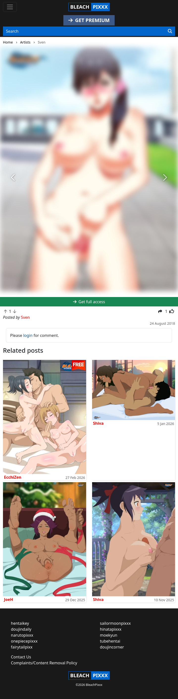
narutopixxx (22, 635)
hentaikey (20, 623)
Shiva (98, 423)
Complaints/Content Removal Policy (44, 663)
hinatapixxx (111, 629)
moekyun (108, 635)
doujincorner (112, 647)
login (28, 335)
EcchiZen (12, 477)
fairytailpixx (21, 647)
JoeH (8, 599)
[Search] (170, 31)
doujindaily (21, 629)
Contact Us (21, 657)
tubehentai (110, 641)
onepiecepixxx (24, 641)
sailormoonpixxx (115, 623)
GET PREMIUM (89, 20)
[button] (13, 177)
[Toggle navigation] (10, 7)
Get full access (89, 301)
